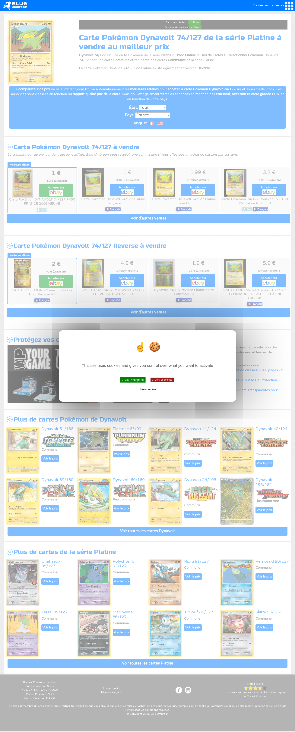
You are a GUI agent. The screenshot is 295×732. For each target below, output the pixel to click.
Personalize (148, 389)
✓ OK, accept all (133, 379)
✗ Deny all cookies (162, 379)
